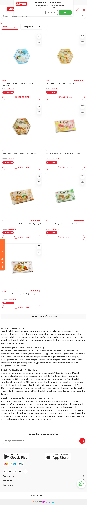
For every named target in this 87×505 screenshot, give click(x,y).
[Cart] (84, 9)
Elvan (4, 81)
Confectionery (39, 21)
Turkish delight (56, 21)
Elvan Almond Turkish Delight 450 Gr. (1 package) (19, 294)
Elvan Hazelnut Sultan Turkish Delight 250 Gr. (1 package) (18, 84)
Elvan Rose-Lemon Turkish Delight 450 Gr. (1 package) (64, 154)
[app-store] (64, 456)
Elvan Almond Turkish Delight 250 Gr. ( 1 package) (19, 154)
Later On (51, 12)
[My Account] (78, 9)
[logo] (12, 9)
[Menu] (2, 9)
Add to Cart (21, 97)
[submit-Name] (82, 441)
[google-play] (23, 456)
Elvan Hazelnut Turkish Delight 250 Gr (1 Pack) (62, 83)
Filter (9, 26)
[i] (15, 471)
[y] (10, 471)
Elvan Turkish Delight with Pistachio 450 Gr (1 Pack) (63, 224)
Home (27, 21)
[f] (5, 471)
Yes (65, 12)
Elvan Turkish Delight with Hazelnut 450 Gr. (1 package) (21, 224)
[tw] (25, 471)
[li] (20, 471)
